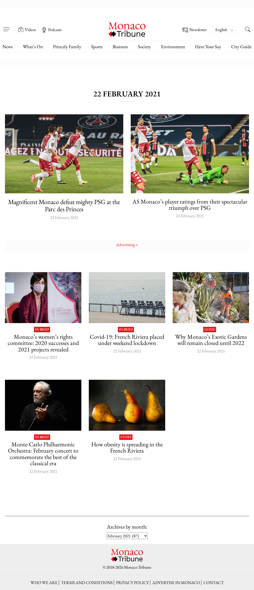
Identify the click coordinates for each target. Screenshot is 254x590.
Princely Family (67, 46)
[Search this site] (248, 30)
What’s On (33, 46)
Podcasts (51, 29)
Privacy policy (132, 582)
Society (144, 46)
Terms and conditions (87, 582)
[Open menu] (6, 26)
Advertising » (127, 244)
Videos (27, 29)
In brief (42, 330)
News (7, 46)
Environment (173, 46)
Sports (96, 46)
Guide (209, 330)
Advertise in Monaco (176, 582)
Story (125, 437)
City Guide (241, 46)
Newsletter (195, 30)
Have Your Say (208, 46)
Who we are (44, 582)
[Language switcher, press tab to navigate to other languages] (224, 30)
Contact (213, 582)
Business (120, 46)
